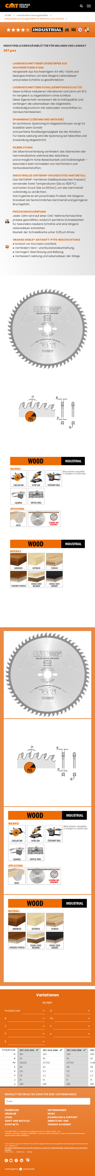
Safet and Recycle (17, 1121)
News (51, 1113)
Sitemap (29, 1152)
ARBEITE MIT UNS (58, 1121)
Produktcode (12, 1010)
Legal (8, 1117)
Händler (10, 1113)
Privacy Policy (9, 1152)
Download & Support (63, 1117)
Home (8, 15)
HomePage (12, 1110)
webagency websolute (20, 1169)
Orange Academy (59, 1124)
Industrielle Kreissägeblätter (32, 15)
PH (51, 1018)
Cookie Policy (20, 1152)
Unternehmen (57, 1110)
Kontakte (12, 1124)
